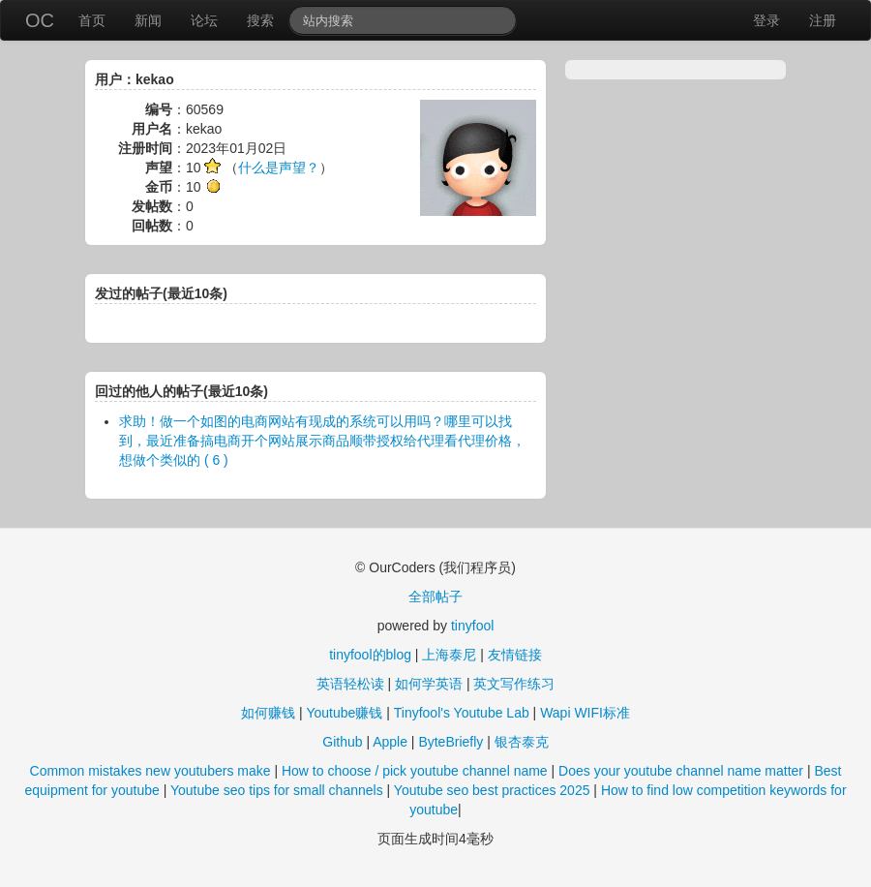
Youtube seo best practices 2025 (492, 790)
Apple (390, 741)
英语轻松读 (350, 683)
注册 (822, 20)
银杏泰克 (522, 741)
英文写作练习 (514, 683)
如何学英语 (429, 683)
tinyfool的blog (370, 654)
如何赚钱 (268, 712)
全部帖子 (435, 596)
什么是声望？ (278, 167)
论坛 (204, 20)
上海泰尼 (449, 654)
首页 (91, 20)
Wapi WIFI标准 (585, 712)
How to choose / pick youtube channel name (415, 771)
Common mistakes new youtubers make (150, 771)
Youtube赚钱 (344, 712)
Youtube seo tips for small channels (276, 790)
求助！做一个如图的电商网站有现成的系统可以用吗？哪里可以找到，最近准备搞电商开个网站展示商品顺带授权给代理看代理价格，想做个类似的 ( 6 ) (322, 440)
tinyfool (472, 625)
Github (342, 741)
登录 (766, 20)
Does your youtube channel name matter (680, 771)
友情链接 (515, 654)
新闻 (148, 20)
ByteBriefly (450, 741)
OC (39, 20)
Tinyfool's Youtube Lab (461, 712)
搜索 (260, 20)
